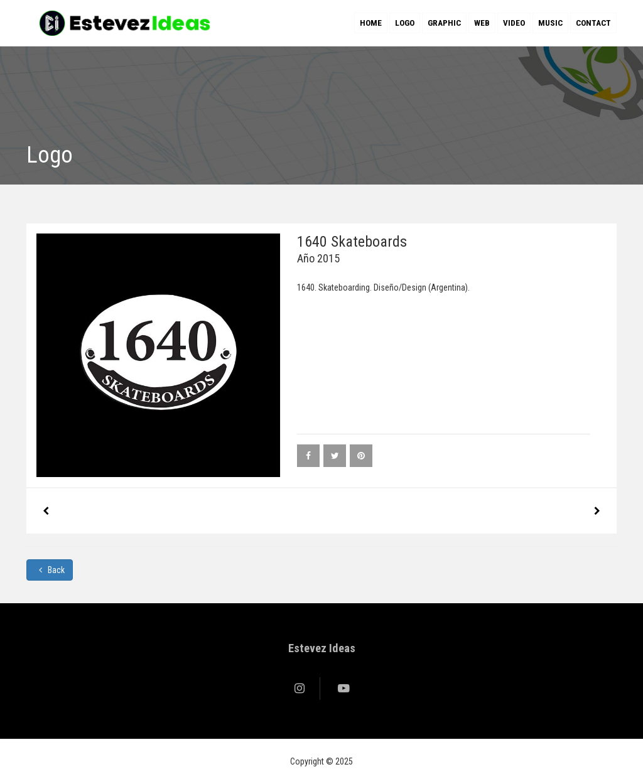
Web (482, 23)
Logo (404, 23)
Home (371, 23)
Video (514, 23)
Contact (593, 23)
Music (550, 23)
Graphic (444, 23)
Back (50, 570)
